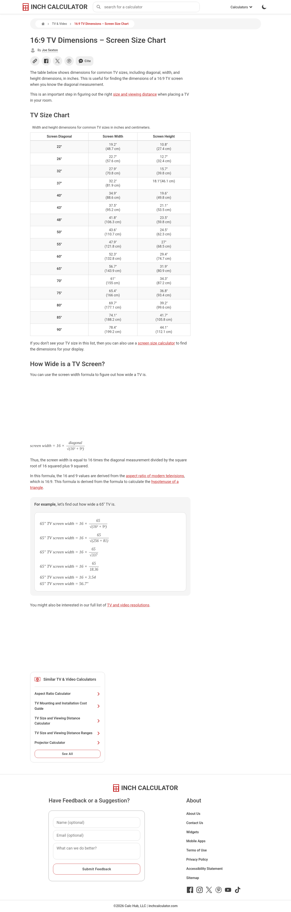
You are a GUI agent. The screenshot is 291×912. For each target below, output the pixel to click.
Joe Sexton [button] (50, 50)
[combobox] (151, 7)
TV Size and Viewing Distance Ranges (67, 733)
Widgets (192, 832)
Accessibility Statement (204, 869)
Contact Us (194, 823)
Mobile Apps (195, 841)
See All (67, 754)
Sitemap (192, 878)
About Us (193, 814)
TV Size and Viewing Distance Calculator (67, 721)
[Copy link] (35, 61)
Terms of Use (196, 850)
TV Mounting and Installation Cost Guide (67, 706)
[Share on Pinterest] (69, 61)
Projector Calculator (67, 743)
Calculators (241, 7)
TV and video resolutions (128, 605)
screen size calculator (156, 343)
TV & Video (59, 23)
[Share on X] (57, 61)
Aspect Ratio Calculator (67, 694)
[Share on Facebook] (46, 61)
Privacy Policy (197, 859)
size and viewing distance (135, 94)
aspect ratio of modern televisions (155, 476)
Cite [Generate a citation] (84, 61)
